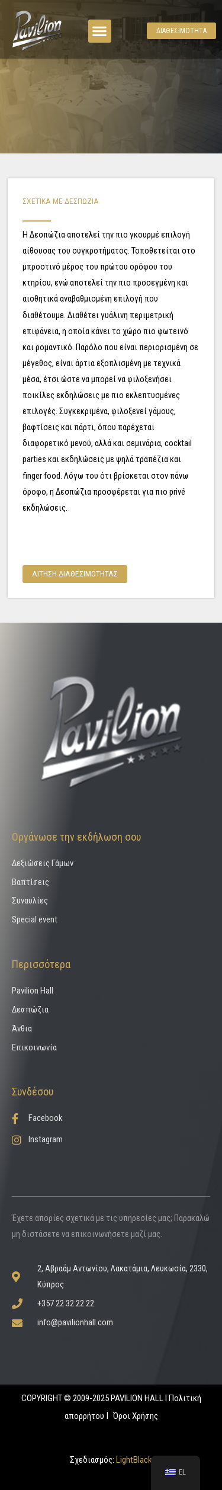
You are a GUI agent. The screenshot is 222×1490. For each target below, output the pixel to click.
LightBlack (133, 1459)
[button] (99, 31)
